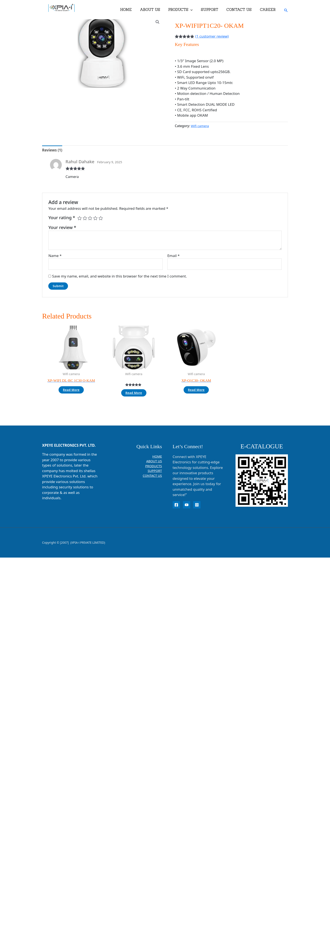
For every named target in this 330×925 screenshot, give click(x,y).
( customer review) (212, 36)
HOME (131, 9)
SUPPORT (212, 9)
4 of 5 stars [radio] (95, 218)
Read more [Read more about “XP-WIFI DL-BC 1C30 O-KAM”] (71, 390)
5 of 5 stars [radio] (101, 218)
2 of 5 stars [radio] (85, 218)
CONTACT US (240, 9)
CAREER (268, 9)
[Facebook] (176, 504)
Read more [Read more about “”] (133, 393)
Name (55, 255)
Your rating (61, 217)
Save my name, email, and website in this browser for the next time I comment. (119, 276)
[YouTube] (186, 504)
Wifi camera (200, 126)
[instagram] (196, 504)
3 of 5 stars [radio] (90, 218)
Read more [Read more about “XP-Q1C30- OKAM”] (196, 390)
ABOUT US (154, 9)
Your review (62, 227)
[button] (194, 9)
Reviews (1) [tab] (52, 150)
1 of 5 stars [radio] (79, 218)
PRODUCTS (184, 9)
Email (173, 255)
